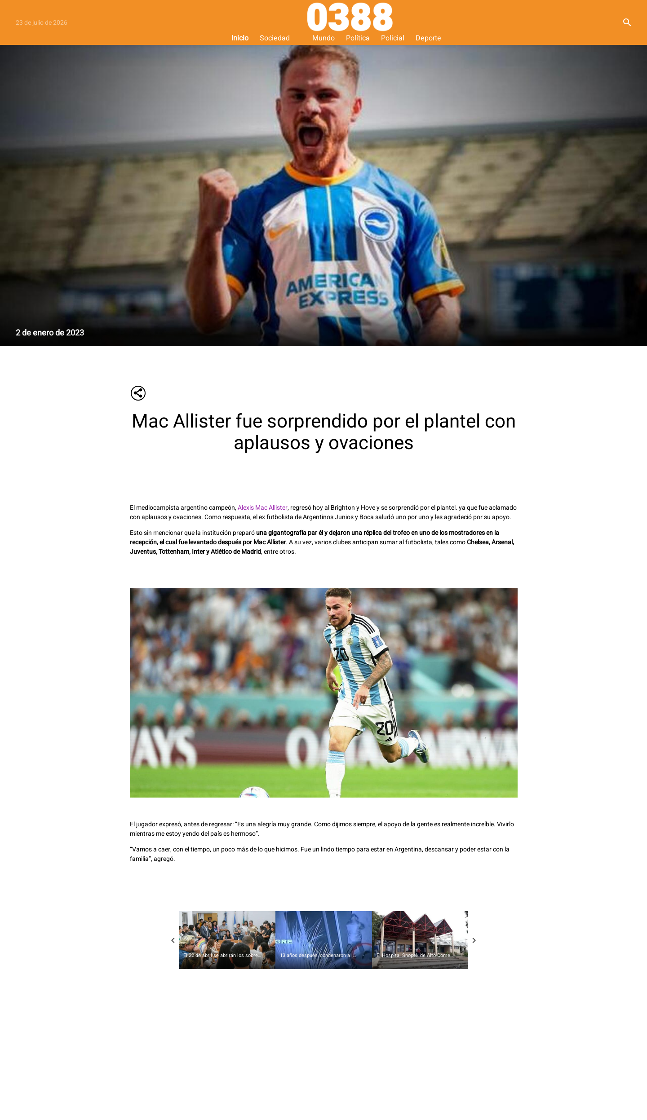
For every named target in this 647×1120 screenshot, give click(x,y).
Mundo (323, 38)
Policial (392, 38)
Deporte (428, 38)
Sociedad (275, 38)
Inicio (239, 38)
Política (358, 38)
